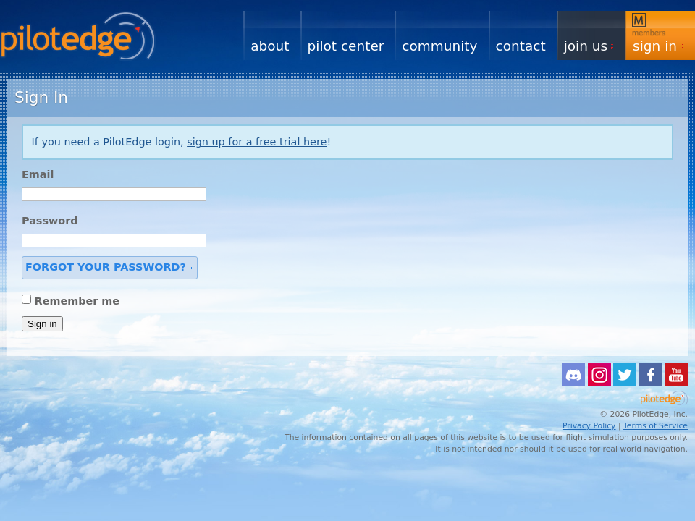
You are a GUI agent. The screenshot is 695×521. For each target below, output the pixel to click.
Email (38, 174)
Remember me (77, 300)
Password (50, 220)
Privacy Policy (589, 426)
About (269, 46)
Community (439, 46)
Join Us (585, 46)
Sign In (655, 46)
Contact (521, 46)
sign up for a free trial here (257, 142)
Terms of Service (655, 426)
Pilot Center (346, 46)
